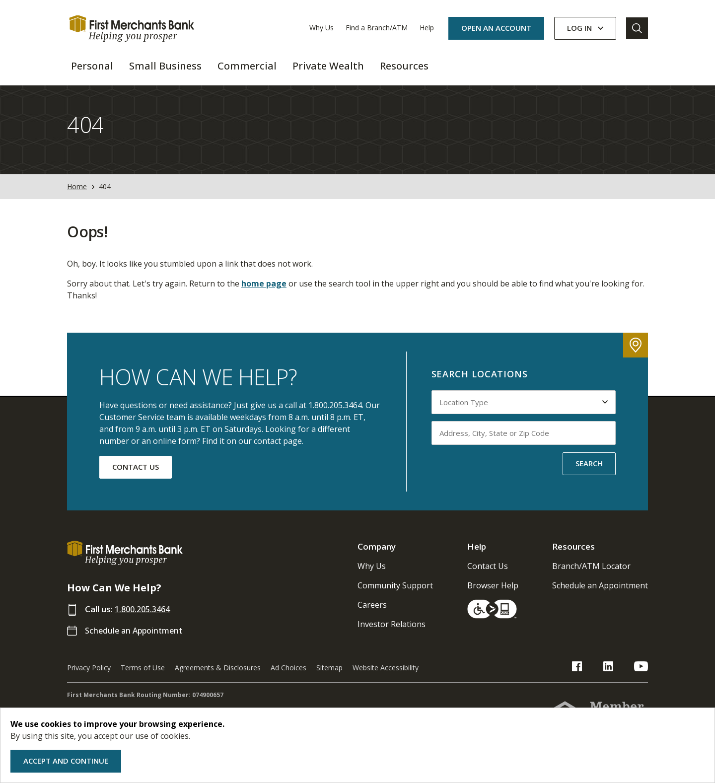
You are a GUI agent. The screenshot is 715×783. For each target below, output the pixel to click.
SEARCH (589, 473)
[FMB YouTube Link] (641, 677)
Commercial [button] (247, 65)
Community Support (395, 594)
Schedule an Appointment (137, 639)
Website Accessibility (386, 677)
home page (263, 292)
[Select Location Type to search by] (523, 412)
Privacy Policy (89, 677)
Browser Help (492, 594)
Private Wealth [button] (328, 65)
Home (77, 196)
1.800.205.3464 (145, 618)
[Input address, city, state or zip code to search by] (523, 442)
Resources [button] (404, 65)
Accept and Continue (65, 761)
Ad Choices (288, 677)
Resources (573, 556)
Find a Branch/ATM (377, 27)
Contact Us (487, 575)
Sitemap (329, 677)
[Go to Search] (637, 28)
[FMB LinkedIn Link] (619, 677)
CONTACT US (135, 476)
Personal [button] (92, 65)
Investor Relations (392, 633)
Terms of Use (143, 677)
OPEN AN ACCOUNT (496, 28)
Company (377, 556)
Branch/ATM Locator (591, 575)
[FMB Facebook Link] (599, 677)
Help (427, 27)
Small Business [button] (165, 65)
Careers (372, 614)
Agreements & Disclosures (218, 677)
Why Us (321, 27)
